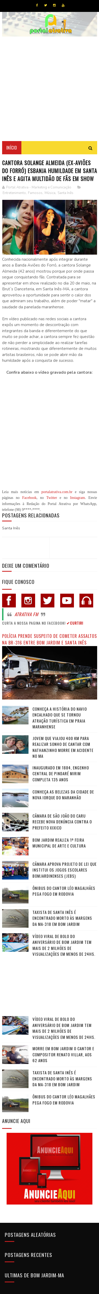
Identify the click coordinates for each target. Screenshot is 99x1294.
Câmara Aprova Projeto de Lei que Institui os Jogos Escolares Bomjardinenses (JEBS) (64, 870)
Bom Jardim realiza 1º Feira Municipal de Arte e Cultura (59, 843)
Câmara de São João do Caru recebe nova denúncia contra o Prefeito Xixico (62, 822)
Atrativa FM (26, 614)
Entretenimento (14, 193)
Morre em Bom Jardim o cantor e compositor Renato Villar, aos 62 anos (63, 1054)
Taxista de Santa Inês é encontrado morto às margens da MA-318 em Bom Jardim (62, 918)
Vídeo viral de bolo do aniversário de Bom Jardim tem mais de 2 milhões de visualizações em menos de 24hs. (63, 945)
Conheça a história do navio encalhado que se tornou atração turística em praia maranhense (59, 718)
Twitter (51, 498)
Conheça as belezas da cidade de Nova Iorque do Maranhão (63, 795)
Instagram (77, 498)
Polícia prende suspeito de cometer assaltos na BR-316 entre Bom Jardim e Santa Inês (49, 639)
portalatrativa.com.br (56, 492)
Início (11, 148)
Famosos (35, 193)
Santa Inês (65, 193)
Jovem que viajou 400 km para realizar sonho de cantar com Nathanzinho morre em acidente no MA (62, 747)
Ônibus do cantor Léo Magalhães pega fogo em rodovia (63, 891)
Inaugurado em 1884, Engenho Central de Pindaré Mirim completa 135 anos (60, 773)
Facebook (29, 498)
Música (50, 193)
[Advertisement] (49, 88)
